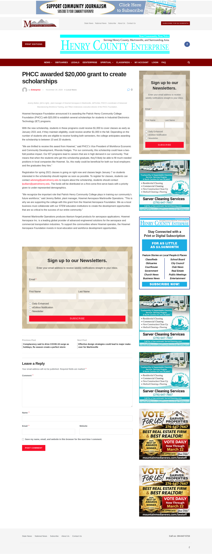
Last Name (84, 291)
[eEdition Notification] (30, 307)
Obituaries (61, 62)
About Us (121, 23)
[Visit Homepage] (115, 44)
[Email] (77, 284)
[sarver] (164, 434)
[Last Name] (101, 296)
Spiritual (105, 62)
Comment (28, 380)
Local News (71, 90)
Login (155, 62)
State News (88, 23)
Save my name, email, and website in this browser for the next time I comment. (63, 444)
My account (142, 62)
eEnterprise (90, 62)
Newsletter (37, 311)
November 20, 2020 (54, 90)
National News (100, 23)
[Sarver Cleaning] (164, 185)
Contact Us (131, 23)
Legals (75, 62)
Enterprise (35, 90)
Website (83, 430)
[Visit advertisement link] (40, 23)
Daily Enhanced (40, 303)
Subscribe (112, 23)
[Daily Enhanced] (30, 304)
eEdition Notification (42, 307)
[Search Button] (189, 62)
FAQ (164, 62)
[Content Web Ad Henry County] (164, 253)
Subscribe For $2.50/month (175, 23)
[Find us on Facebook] (187, 44)
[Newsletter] (30, 311)
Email (32, 279)
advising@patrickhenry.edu (44, 180)
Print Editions (33, 44)
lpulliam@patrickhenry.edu (36, 184)
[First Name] (52, 296)
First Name (35, 291)
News (47, 62)
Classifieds (123, 62)
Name (26, 417)
